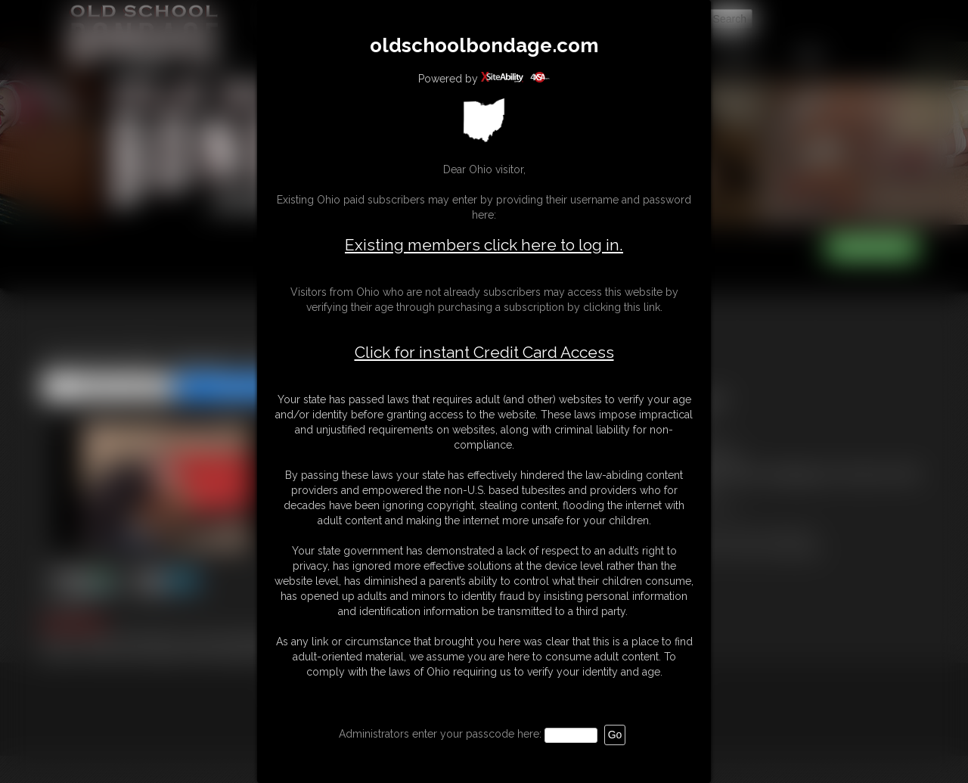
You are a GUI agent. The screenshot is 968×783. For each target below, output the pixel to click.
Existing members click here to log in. (484, 244)
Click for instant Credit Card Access (484, 352)
